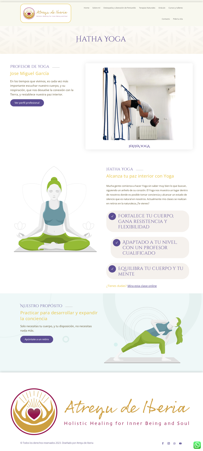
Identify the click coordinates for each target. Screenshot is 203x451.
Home (86, 7)
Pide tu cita (178, 19)
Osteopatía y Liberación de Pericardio (119, 7)
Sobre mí (96, 7)
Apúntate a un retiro (37, 339)
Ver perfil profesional (27, 102)
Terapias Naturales (147, 7)
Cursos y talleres (176, 7)
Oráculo (161, 7)
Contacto (166, 19)
